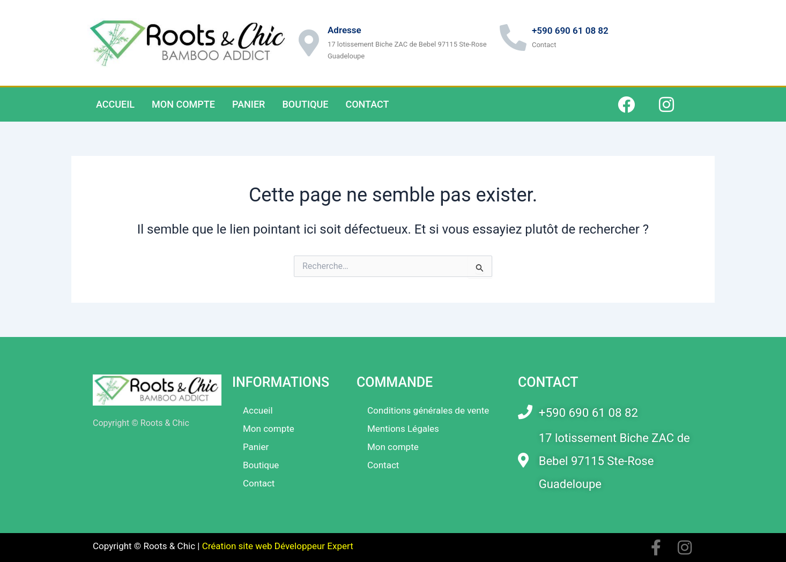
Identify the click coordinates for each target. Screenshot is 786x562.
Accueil (115, 104)
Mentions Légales (403, 428)
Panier (248, 104)
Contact (367, 104)
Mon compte (183, 104)
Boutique (305, 104)
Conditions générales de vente (428, 410)
